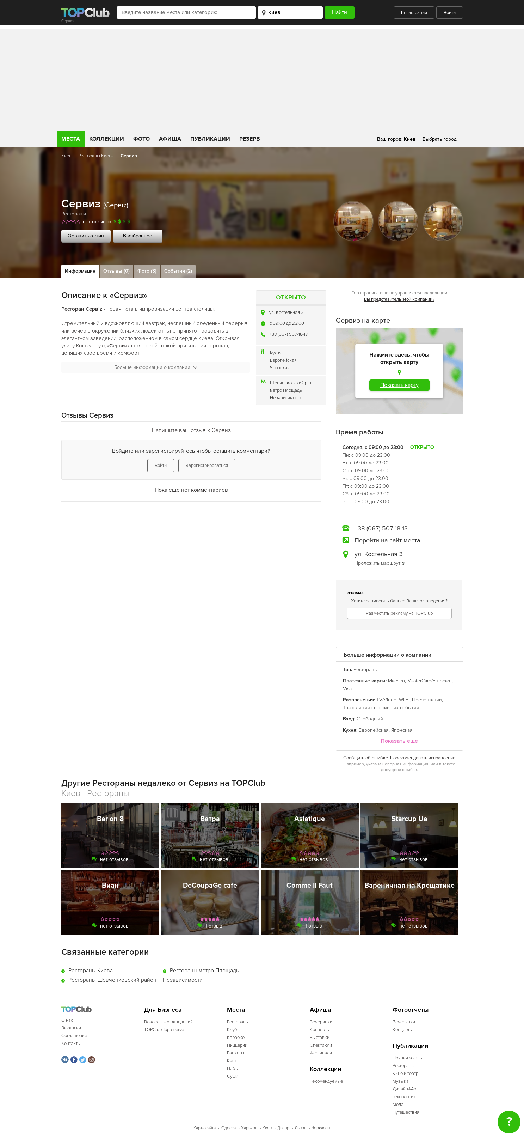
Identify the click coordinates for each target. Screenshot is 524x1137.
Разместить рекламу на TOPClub (399, 613)
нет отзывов (97, 222)
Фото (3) (146, 271)
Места (70, 138)
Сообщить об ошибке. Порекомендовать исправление (399, 758)
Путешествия (406, 1112)
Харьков (249, 1128)
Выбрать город (440, 139)
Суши (232, 1076)
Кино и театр (405, 1073)
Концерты (320, 1030)
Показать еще (399, 741)
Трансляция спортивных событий (381, 708)
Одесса (228, 1128)
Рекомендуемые (326, 1081)
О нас (67, 1020)
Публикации (210, 138)
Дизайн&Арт (405, 1089)
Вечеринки (321, 1022)
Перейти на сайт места (387, 540)
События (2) (178, 271)
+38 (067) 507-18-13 (289, 334)
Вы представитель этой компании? (399, 299)
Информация (80, 271)
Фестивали (321, 1053)
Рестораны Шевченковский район (112, 980)
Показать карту (399, 385)
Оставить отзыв (86, 236)
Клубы (233, 1030)
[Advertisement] (262, 78)
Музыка (401, 1081)
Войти (450, 13)
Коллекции (106, 138)
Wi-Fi (404, 700)
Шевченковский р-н (290, 383)
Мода (398, 1104)
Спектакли (321, 1045)
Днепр (283, 1128)
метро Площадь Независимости (286, 394)
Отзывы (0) (116, 271)
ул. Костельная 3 (286, 312)
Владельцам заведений (168, 1022)
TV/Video (386, 700)
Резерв (249, 138)
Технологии (404, 1097)
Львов (300, 1128)
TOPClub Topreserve (164, 1030)
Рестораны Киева (96, 156)
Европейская (283, 360)
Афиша (170, 138)
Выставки (319, 1037)
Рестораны (73, 214)
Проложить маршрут (380, 563)
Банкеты (235, 1053)
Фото (141, 138)
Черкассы (321, 1128)
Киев (66, 156)
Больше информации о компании (155, 367)
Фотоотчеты (411, 1010)
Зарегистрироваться (207, 465)
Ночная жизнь (407, 1058)
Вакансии (71, 1028)
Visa (347, 689)
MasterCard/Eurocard (429, 681)
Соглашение (74, 1036)
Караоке (236, 1037)
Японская (280, 368)
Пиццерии (237, 1045)
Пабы (233, 1068)
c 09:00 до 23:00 (287, 323)
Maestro (396, 681)
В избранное (137, 236)
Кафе (232, 1061)
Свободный (370, 719)
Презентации (427, 700)
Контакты (71, 1043)
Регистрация (414, 13)
